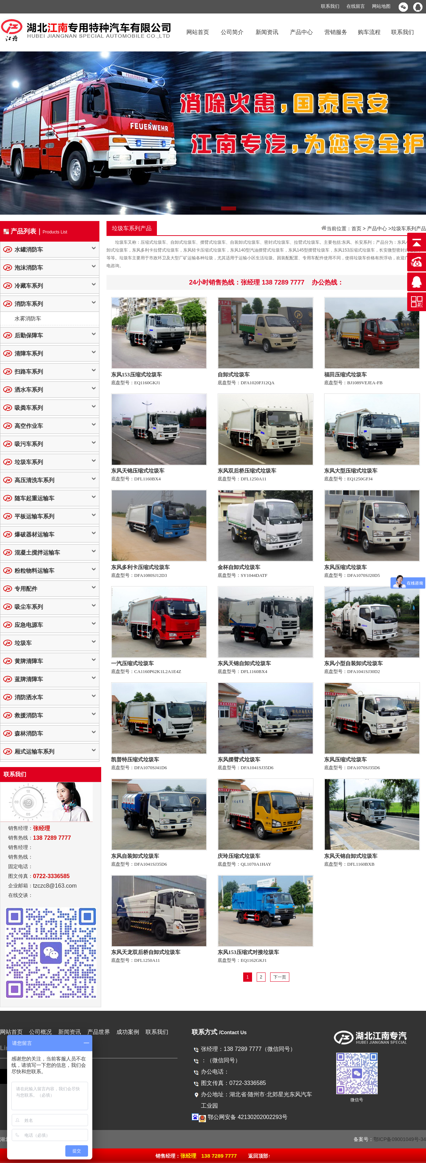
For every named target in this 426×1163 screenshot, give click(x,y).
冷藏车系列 (29, 286)
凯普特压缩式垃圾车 (135, 759)
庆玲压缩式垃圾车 (239, 856)
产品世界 (98, 1032)
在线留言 (355, 6)
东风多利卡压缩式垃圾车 (140, 567)
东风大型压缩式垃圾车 (350, 471)
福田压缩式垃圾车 (345, 374)
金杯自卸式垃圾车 (239, 567)
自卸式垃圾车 (234, 374)
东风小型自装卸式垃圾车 (353, 663)
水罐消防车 (29, 250)
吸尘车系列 (29, 607)
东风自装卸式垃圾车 (135, 856)
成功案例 (127, 1032)
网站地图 (381, 6)
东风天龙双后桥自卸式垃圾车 (145, 952)
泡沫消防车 (29, 268)
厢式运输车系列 (34, 752)
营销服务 (335, 32)
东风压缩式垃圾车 (345, 567)
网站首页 (197, 32)
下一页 (279, 977)
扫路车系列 (29, 372)
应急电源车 (29, 625)
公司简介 (232, 32)
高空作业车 (29, 426)
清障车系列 (29, 354)
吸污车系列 (29, 444)
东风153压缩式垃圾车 (136, 374)
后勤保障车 (29, 335)
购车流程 (369, 32)
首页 (356, 228)
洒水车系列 (29, 390)
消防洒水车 (29, 697)
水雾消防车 (28, 318)
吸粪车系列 (29, 408)
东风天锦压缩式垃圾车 (137, 471)
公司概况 (40, 1032)
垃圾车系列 (29, 462)
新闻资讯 (267, 32)
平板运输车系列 (34, 516)
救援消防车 (29, 715)
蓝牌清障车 (29, 679)
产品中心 (301, 32)
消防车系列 (29, 304)
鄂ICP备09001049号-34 (399, 1139)
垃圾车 (23, 643)
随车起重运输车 (34, 498)
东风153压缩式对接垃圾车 (248, 952)
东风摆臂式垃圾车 (239, 759)
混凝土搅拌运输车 (37, 553)
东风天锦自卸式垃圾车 (244, 663)
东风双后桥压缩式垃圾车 (247, 471)
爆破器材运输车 (34, 534)
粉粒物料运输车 (34, 571)
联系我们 (330, 6)
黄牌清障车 (29, 661)
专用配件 (26, 589)
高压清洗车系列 (34, 480)
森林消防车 (29, 734)
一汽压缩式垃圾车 (132, 663)
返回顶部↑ (259, 1156)
